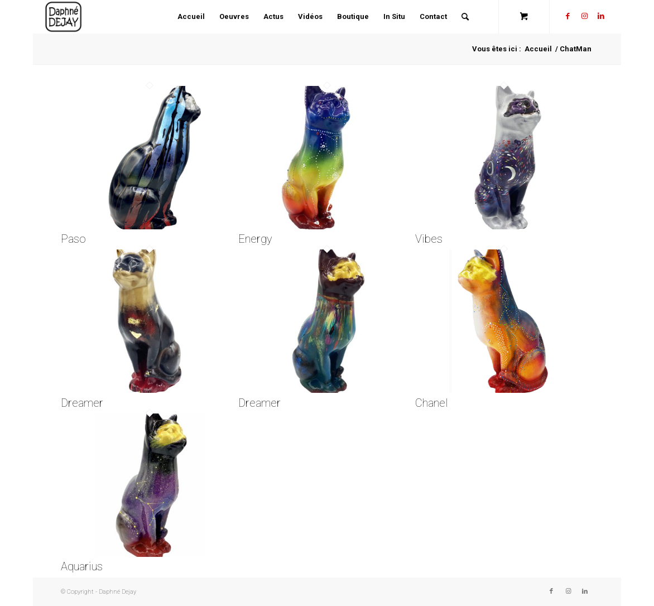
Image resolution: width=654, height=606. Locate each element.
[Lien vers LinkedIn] (601, 16)
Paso (73, 239)
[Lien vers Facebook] (567, 16)
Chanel (431, 403)
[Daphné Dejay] (64, 16)
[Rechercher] (465, 16)
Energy (255, 239)
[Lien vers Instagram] (584, 16)
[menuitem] (191, 16)
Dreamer (82, 403)
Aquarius (82, 566)
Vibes (429, 239)
